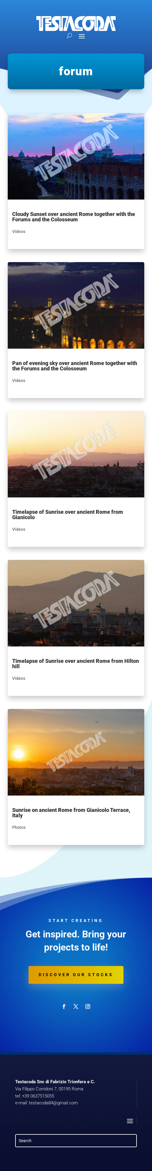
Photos (19, 827)
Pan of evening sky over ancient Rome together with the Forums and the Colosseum (74, 366)
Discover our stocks (76, 974)
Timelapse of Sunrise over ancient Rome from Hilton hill (75, 663)
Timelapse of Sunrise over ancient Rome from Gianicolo (67, 514)
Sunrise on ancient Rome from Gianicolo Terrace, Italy (71, 812)
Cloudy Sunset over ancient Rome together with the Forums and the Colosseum (73, 217)
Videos (18, 231)
